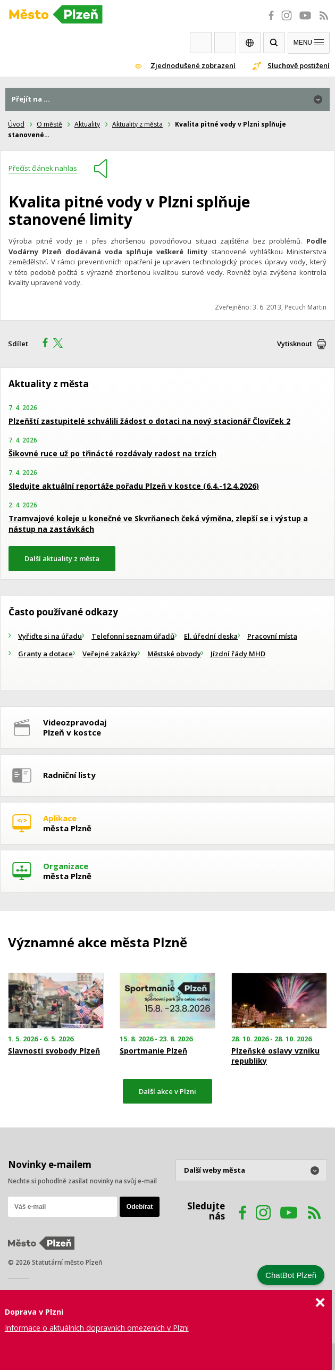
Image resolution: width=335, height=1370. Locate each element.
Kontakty (225, 42)
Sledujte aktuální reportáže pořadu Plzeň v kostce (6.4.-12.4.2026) (134, 486)
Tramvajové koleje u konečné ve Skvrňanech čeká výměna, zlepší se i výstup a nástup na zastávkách (158, 523)
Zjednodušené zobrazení (193, 65)
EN (249, 42)
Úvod (16, 124)
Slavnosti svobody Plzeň (54, 1051)
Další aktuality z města (61, 558)
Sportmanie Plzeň (153, 1051)
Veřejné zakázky (110, 653)
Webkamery (201, 42)
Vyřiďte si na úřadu (50, 636)
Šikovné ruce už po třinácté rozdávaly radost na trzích (112, 453)
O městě (49, 124)
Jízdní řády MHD (238, 653)
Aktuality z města (137, 124)
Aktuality (87, 124)
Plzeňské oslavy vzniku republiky (275, 1055)
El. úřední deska (211, 636)
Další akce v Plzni (167, 1091)
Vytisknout (294, 343)
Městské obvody (174, 653)
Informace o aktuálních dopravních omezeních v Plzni (97, 1328)
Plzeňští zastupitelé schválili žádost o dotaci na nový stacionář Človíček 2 (149, 421)
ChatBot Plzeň (290, 1275)
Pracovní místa (272, 636)
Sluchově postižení (298, 65)
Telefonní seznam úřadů (132, 636)
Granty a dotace (45, 653)
